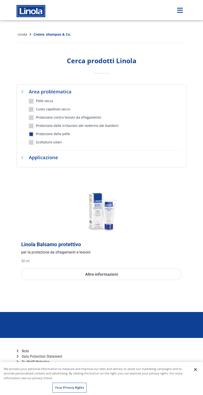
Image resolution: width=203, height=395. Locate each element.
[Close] (195, 369)
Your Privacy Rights (69, 387)
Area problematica (47, 91)
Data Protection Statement (39, 356)
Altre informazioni (101, 274)
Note (23, 351)
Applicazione (40, 157)
